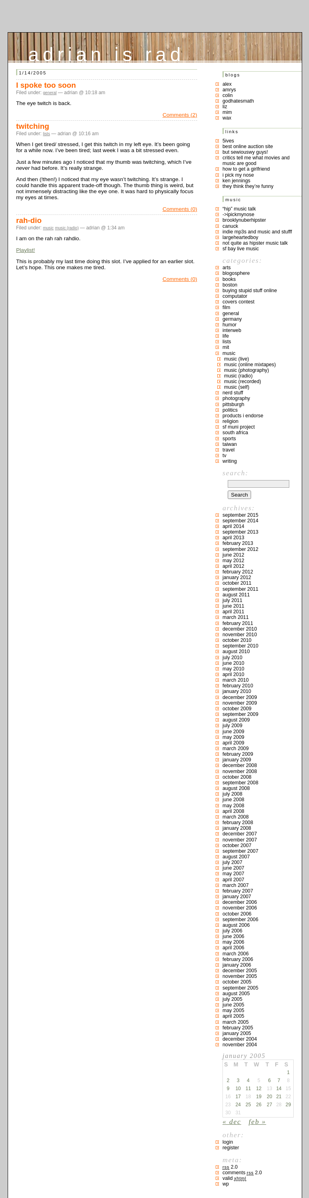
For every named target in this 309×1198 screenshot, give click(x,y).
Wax (226, 118)
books (229, 279)
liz (224, 106)
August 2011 (236, 595)
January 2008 (236, 828)
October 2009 (236, 708)
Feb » (257, 1122)
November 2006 (239, 908)
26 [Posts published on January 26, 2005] (259, 1104)
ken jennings (236, 181)
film (226, 307)
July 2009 (232, 725)
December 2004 (239, 1039)
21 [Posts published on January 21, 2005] (278, 1096)
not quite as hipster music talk (255, 243)
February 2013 (237, 543)
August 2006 (236, 925)
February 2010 (237, 686)
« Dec (231, 1122)
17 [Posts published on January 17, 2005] (238, 1096)
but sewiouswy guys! (245, 152)
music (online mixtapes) (250, 364)
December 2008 (239, 765)
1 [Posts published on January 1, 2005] (288, 1072)
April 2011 (233, 611)
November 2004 (239, 1044)
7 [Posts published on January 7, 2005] (279, 1080)
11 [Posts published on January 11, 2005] (248, 1088)
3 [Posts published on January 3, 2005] (238, 1080)
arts (226, 267)
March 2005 (235, 1022)
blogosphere (236, 273)
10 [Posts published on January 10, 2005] (238, 1088)
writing (229, 461)
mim (227, 112)
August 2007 (236, 857)
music (48, 228)
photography (236, 398)
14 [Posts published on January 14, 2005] (278, 1088)
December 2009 (239, 697)
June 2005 (233, 1005)
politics (230, 410)
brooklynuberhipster (244, 220)
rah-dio (28, 220)
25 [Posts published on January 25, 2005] (248, 1104)
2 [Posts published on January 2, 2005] (228, 1080)
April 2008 (233, 811)
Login (227, 1142)
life (225, 336)
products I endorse (242, 416)
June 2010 (233, 663)
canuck (230, 226)
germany (232, 319)
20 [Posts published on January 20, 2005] (269, 1096)
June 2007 (233, 868)
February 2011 (237, 623)
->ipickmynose (238, 214)
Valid (234, 1178)
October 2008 (236, 777)
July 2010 (232, 657)
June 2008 (233, 799)
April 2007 (233, 880)
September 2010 (240, 646)
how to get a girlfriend (246, 169)
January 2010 (236, 691)
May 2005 (233, 1010)
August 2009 (236, 720)
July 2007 (232, 862)
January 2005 (236, 1033)
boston (229, 285)
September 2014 (240, 521)
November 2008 (239, 771)
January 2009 (236, 760)
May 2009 (233, 737)
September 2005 (240, 988)
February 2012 (237, 572)
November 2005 (239, 976)
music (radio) (67, 228)
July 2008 (232, 794)
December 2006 (239, 902)
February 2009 (237, 754)
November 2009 (239, 703)
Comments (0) (180, 209)
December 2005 (239, 970)
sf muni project (238, 427)
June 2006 (233, 936)
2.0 (230, 1167)
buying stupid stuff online (249, 290)
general (50, 93)
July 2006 (232, 931)
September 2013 (240, 532)
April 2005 (233, 1016)
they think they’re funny (248, 186)
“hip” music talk (239, 209)
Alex (227, 84)
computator (234, 296)
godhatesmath (238, 101)
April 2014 (233, 526)
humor (229, 325)
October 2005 (236, 982)
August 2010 (236, 651)
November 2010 (239, 634)
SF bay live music (240, 249)
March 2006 (235, 954)
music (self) (236, 387)
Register (230, 1148)
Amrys (229, 90)
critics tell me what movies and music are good (256, 160)
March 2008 (235, 817)
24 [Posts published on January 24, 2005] (238, 1104)
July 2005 (232, 999)
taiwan (229, 444)
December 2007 (239, 834)
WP (225, 1184)
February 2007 (237, 891)
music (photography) (246, 370)
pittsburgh (233, 404)
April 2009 (233, 743)
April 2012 (233, 566)
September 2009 (240, 714)
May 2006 (233, 942)
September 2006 (240, 919)
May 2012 (233, 560)
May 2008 (233, 805)
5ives (228, 141)
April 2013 (233, 537)
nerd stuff (232, 393)
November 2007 (239, 840)
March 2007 (235, 885)
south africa (235, 432)
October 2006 (236, 914)
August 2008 (236, 788)
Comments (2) (180, 115)
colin (227, 95)
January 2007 (236, 896)
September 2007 (240, 851)
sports (229, 438)
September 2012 (240, 549)
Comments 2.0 (242, 1172)
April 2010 (233, 674)
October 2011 (236, 583)
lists (46, 134)
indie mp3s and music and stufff (257, 232)
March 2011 (235, 617)
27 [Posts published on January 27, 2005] (269, 1104)
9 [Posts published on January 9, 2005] (228, 1088)
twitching (32, 126)
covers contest (238, 302)
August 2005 (236, 993)
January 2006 (236, 965)
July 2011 (232, 600)
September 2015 (240, 515)
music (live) (236, 359)
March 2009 (235, 748)
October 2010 (236, 640)
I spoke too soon (46, 85)
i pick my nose (238, 175)
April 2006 (233, 948)
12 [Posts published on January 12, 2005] (259, 1088)
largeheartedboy (240, 237)
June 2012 (233, 555)
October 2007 (236, 845)
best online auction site (247, 146)
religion (230, 421)
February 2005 (237, 1028)
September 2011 (240, 589)
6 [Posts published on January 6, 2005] (269, 1080)
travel (228, 450)
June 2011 (233, 606)
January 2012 (236, 577)
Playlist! (25, 250)
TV (224, 455)
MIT (225, 347)
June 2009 (233, 731)
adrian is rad (106, 53)
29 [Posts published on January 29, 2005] (288, 1104)
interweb (231, 330)
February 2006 (237, 959)
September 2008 (240, 783)
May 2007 (233, 873)
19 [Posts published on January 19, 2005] (259, 1096)
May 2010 (233, 669)
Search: (235, 473)
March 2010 (235, 680)
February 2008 (237, 822)
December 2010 (239, 629)
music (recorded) (242, 381)
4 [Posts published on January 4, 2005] (248, 1080)
